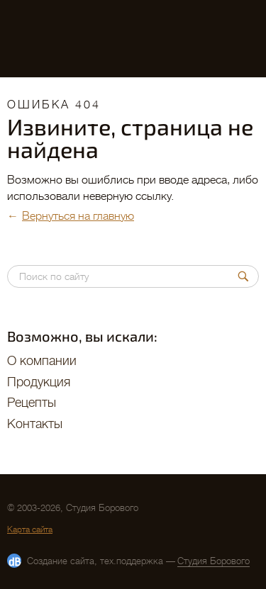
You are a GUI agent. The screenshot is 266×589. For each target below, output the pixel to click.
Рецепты (31, 403)
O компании (42, 361)
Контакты (34, 424)
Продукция (38, 382)
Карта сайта (29, 529)
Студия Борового (213, 561)
